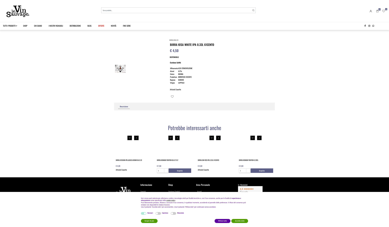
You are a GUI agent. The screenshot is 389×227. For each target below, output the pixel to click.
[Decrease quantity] (166, 171)
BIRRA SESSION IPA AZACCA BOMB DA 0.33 (129, 160)
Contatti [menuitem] (143, 191)
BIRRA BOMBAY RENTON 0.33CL (248, 160)
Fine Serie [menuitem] (127, 25)
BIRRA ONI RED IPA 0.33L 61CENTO (208, 160)
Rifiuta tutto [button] (222, 221)
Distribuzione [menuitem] (75, 25)
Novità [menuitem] (113, 25)
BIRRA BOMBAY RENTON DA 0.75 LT (167, 160)
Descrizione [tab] (124, 106)
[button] (253, 10)
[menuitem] (101, 25)
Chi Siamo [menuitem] (38, 25)
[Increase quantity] (166, 170)
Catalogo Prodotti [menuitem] (174, 191)
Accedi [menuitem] (199, 191)
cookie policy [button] (170, 200)
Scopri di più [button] (149, 221)
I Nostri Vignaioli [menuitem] (56, 25)
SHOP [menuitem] (25, 25)
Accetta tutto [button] (239, 221)
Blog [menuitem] (89, 25)
